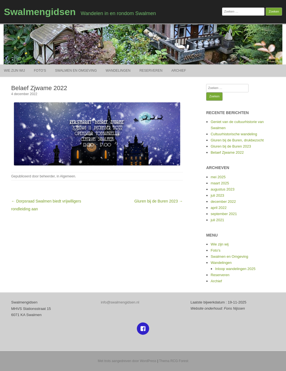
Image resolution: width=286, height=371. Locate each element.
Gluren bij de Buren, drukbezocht (237, 140)
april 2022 (219, 208)
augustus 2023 (222, 189)
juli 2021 (217, 220)
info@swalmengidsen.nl (120, 302)
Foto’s (40, 71)
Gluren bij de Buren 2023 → (158, 201)
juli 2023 (217, 195)
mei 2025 (218, 177)
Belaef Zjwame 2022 (227, 152)
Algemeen (67, 176)
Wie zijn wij (14, 71)
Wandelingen (118, 71)
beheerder (47, 176)
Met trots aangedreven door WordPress (127, 361)
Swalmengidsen (40, 11)
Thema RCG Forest (173, 361)
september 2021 (224, 214)
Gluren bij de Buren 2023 (231, 146)
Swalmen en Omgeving (76, 71)
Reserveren (150, 71)
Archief (178, 71)
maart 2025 (220, 183)
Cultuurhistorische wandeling (234, 134)
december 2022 (223, 201)
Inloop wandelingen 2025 (235, 269)
